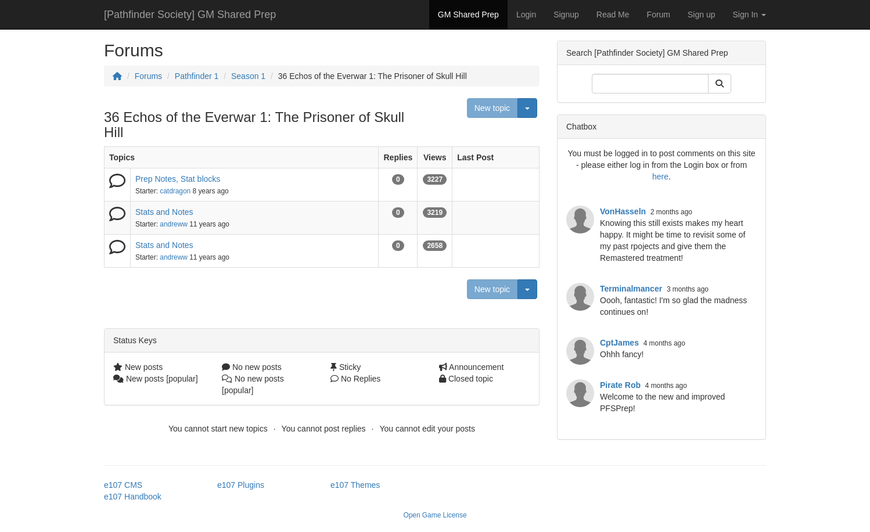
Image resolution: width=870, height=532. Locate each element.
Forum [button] (658, 14)
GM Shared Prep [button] (468, 14)
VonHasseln (623, 211)
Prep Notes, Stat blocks (177, 179)
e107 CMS (123, 485)
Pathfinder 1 (197, 76)
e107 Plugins (240, 485)
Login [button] (526, 14)
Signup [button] (566, 14)
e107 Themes (355, 485)
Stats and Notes (164, 212)
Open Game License (434, 515)
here (660, 176)
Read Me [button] (613, 14)
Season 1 (248, 76)
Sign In (749, 14)
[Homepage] (117, 76)
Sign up (701, 14)
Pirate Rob (620, 385)
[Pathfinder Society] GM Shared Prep (190, 14)
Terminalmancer (631, 288)
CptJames (619, 342)
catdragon (175, 191)
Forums (148, 76)
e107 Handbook (132, 496)
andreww (174, 224)
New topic (492, 108)
